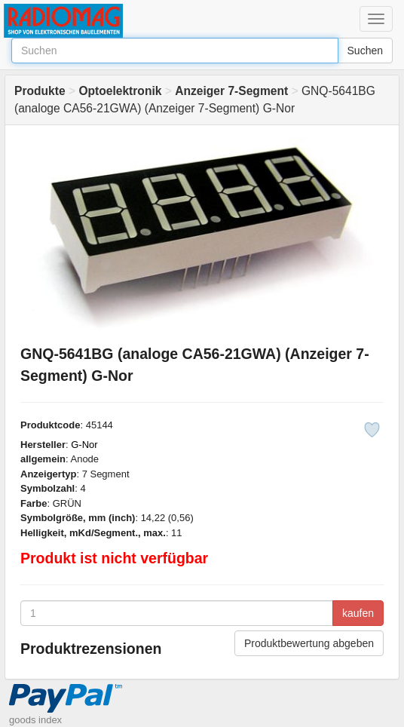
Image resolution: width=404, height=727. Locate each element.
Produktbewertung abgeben (309, 643)
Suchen (365, 50)
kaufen (358, 613)
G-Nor (84, 444)
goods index (35, 719)
